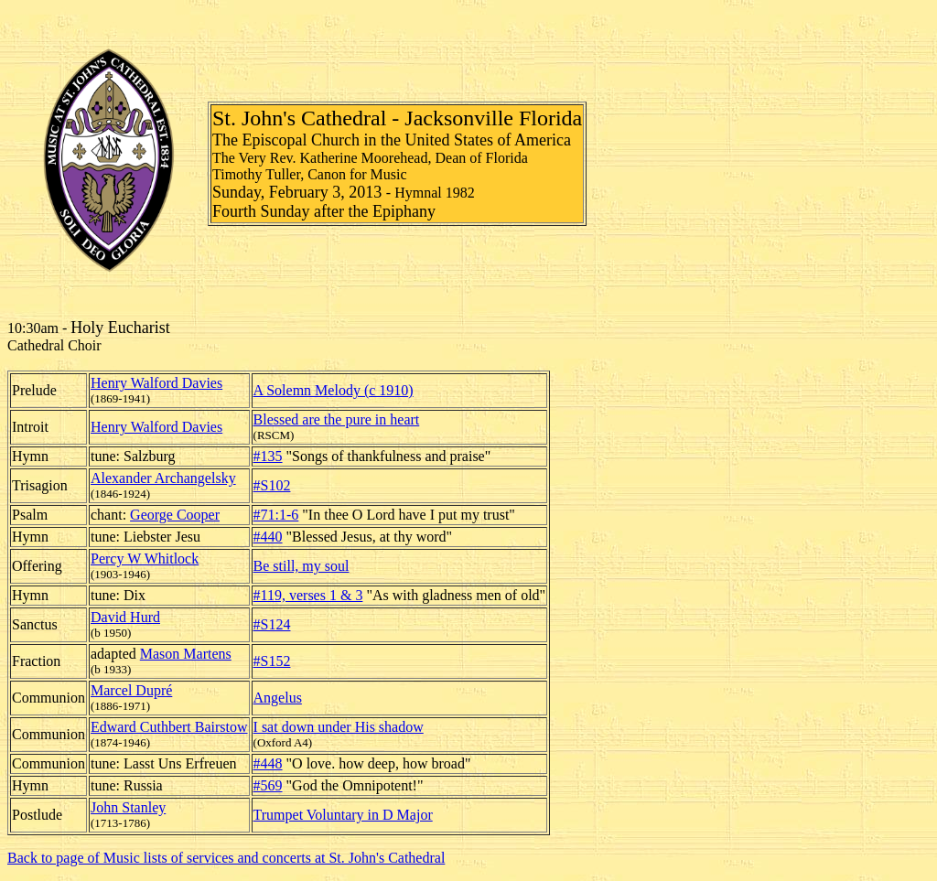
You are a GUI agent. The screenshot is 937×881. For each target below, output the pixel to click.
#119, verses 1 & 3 (308, 595)
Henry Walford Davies (156, 383)
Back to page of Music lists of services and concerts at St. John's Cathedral (226, 857)
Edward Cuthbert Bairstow (169, 727)
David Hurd (125, 617)
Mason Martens (186, 653)
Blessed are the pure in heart (336, 419)
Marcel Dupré (131, 690)
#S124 (272, 624)
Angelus (277, 697)
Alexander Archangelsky (163, 478)
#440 (268, 536)
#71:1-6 (276, 514)
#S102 (272, 485)
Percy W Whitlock (145, 558)
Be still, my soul (301, 566)
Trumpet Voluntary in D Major (343, 814)
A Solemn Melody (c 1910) (333, 390)
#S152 (272, 661)
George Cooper (175, 514)
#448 (268, 763)
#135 (268, 456)
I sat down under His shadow (338, 727)
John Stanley (128, 807)
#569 (268, 785)
